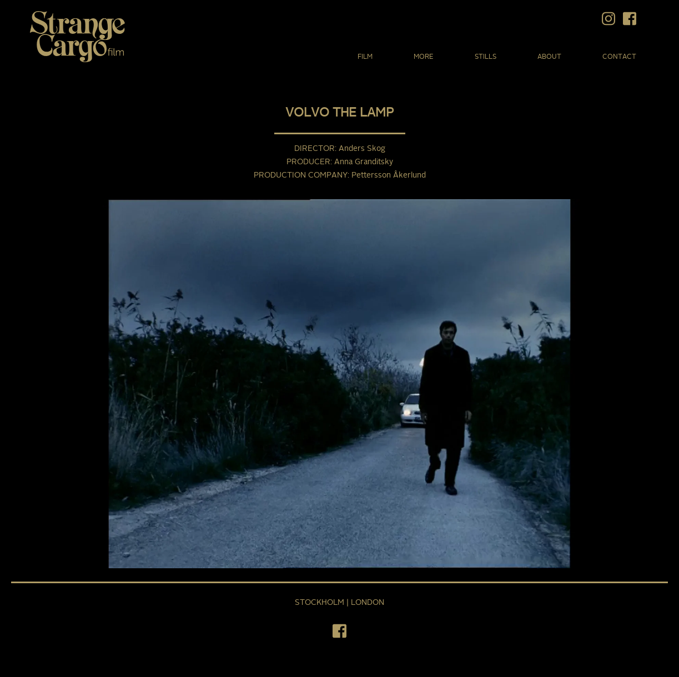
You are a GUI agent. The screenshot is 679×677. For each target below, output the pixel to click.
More (424, 57)
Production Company (301, 175)
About (549, 57)
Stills (485, 57)
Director (314, 149)
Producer (308, 162)
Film (365, 57)
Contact (619, 57)
